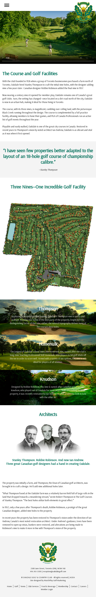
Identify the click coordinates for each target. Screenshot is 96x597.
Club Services (33, 586)
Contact (74, 586)
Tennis (23, 586)
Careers (83, 586)
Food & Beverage (48, 586)
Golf (16, 586)
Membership (63, 586)
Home (9, 586)
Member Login (47, 589)
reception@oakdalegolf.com (54, 571)
